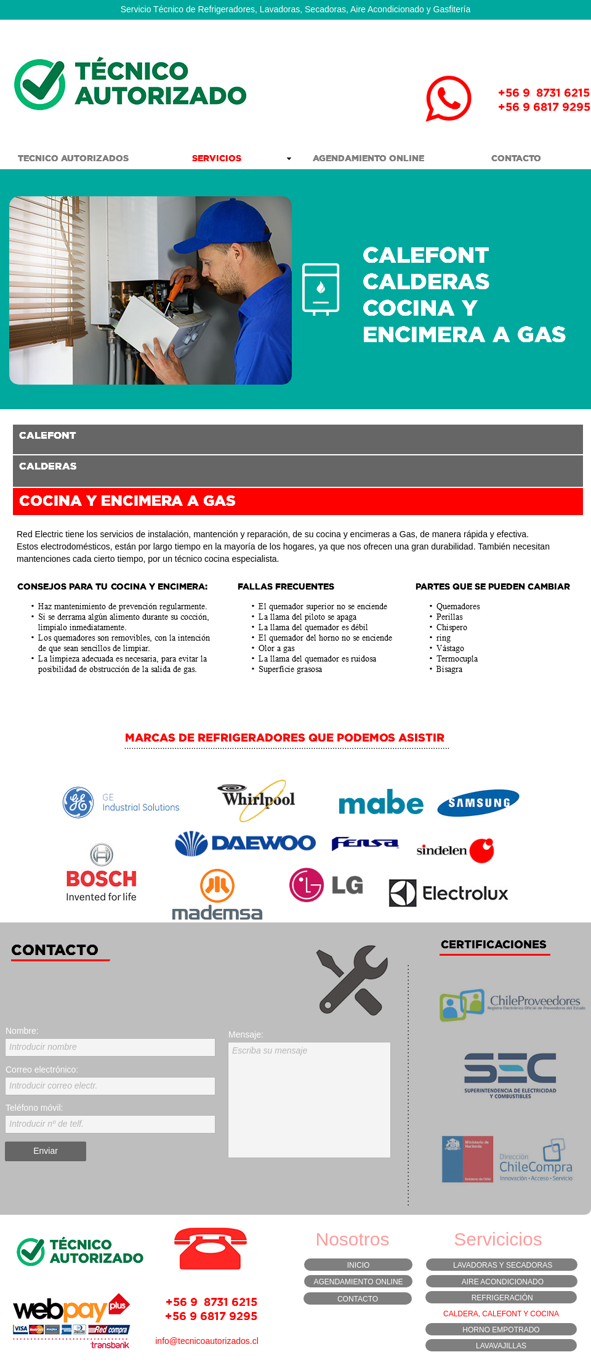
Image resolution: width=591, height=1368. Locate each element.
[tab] (298, 439)
